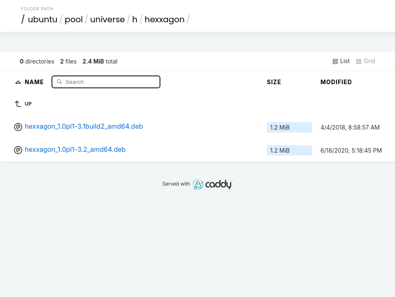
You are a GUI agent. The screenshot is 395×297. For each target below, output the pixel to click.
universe (107, 19)
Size (274, 81)
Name (35, 81)
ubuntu (42, 19)
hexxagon (165, 19)
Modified (336, 81)
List (341, 61)
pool (74, 19)
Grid (365, 61)
